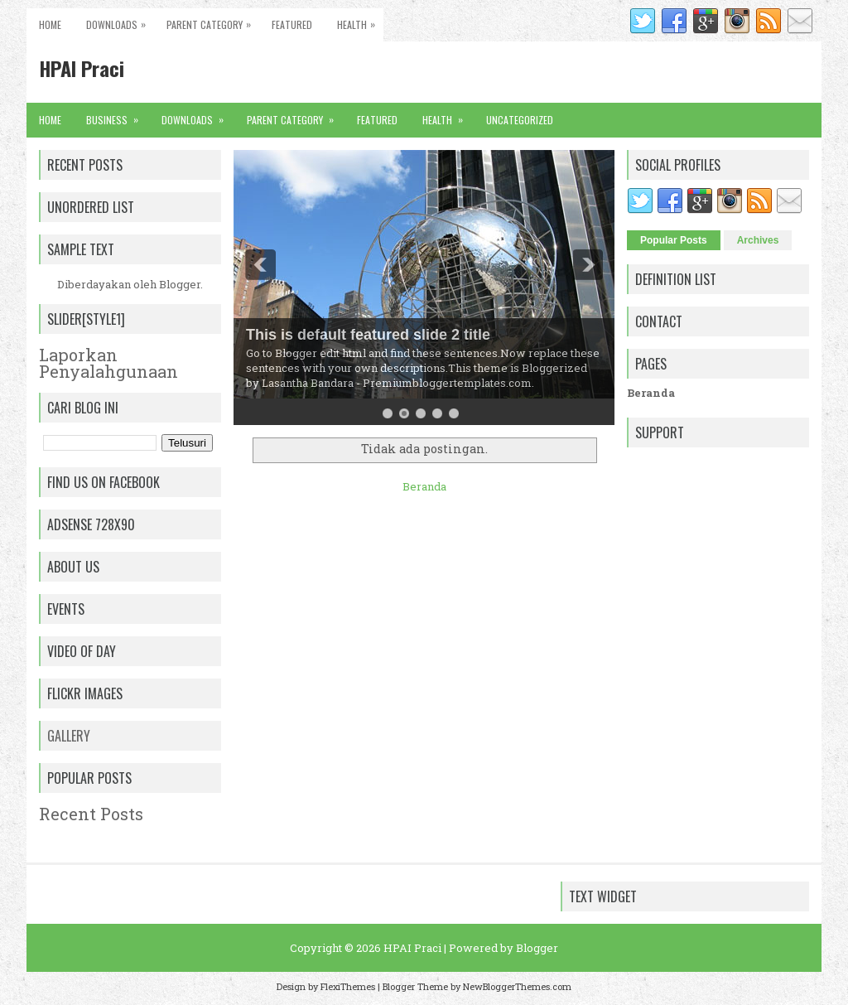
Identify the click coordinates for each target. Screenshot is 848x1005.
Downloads (120, 19)
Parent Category (212, 19)
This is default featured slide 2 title (368, 334)
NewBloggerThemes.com (517, 986)
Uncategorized (519, 120)
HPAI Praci (81, 68)
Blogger (179, 284)
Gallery (68, 736)
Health (360, 19)
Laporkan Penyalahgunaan (108, 363)
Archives (758, 240)
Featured (292, 24)
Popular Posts (673, 240)
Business (117, 115)
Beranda (424, 486)
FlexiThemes (347, 986)
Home (50, 24)
